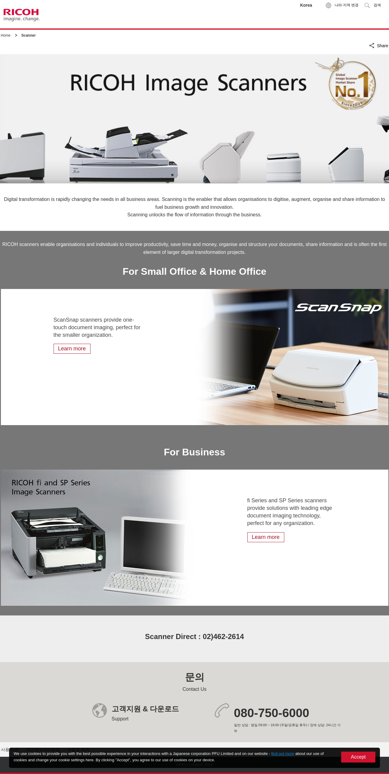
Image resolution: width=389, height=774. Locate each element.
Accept (358, 756)
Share (382, 45)
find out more (282, 753)
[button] (372, 5)
